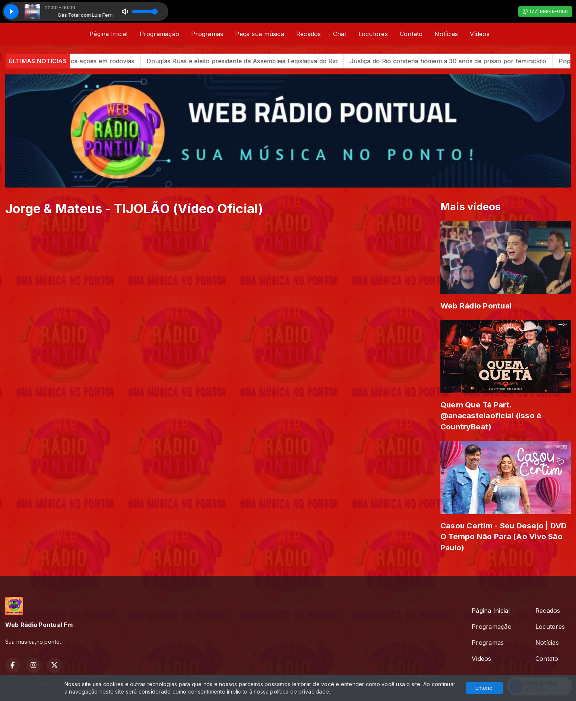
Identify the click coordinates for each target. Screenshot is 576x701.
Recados (308, 34)
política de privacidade (299, 691)
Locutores (373, 34)
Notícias (446, 34)
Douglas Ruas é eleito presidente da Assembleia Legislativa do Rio (256, 61)
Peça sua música (259, 34)
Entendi (484, 688)
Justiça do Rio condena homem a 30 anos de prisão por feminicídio (462, 61)
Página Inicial (108, 34)
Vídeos (479, 34)
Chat (339, 34)
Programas (207, 34)
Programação (160, 34)
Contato (411, 34)
